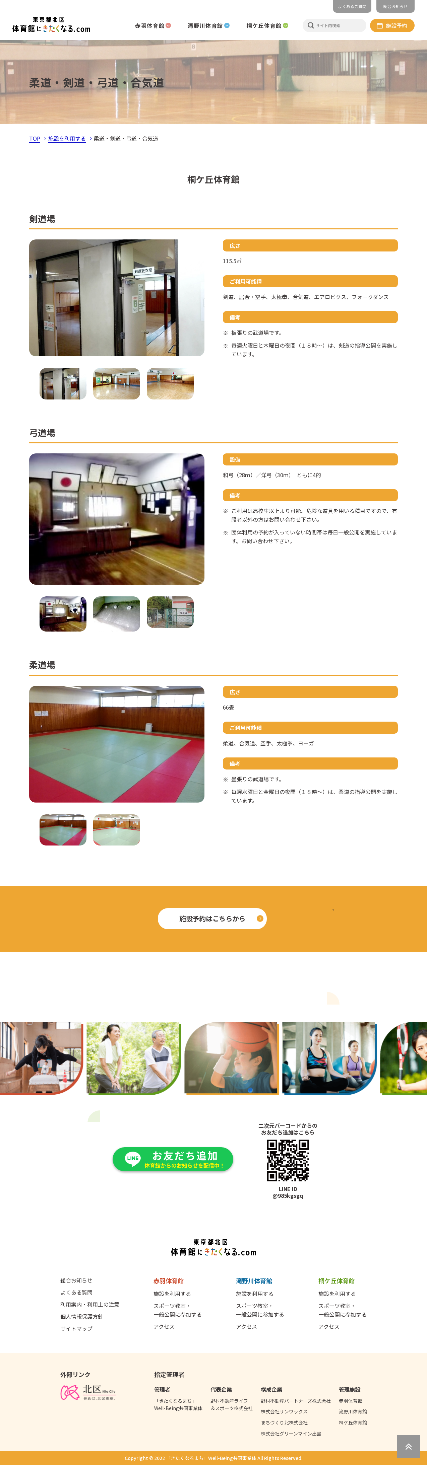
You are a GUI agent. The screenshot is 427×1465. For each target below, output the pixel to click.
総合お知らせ (395, 6)
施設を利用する (67, 138)
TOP (34, 138)
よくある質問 (76, 1292)
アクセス (164, 1326)
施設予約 (396, 25)
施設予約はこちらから (212, 918)
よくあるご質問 (352, 6)
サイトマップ (76, 1328)
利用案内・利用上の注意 (89, 1304)
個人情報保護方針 (81, 1316)
